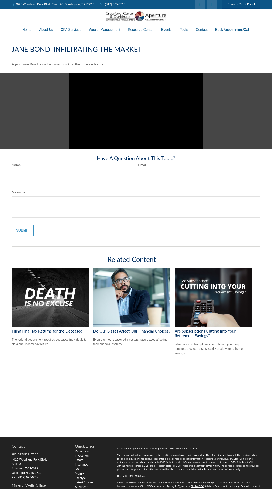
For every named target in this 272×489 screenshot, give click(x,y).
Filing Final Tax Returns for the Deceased (47, 331)
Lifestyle (80, 478)
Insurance (81, 464)
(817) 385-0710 (112, 4)
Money (79, 473)
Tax (77, 469)
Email (142, 165)
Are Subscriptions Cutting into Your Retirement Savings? (205, 333)
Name (16, 165)
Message (19, 192)
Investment (82, 455)
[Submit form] (23, 230)
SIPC (201, 486)
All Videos (81, 487)
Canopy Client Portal (241, 4)
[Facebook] (212, 4)
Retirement (82, 451)
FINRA (194, 486)
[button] (27, 29)
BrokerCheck (190, 448)
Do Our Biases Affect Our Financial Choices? (131, 331)
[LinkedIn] (200, 4)
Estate (79, 460)
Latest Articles (84, 482)
